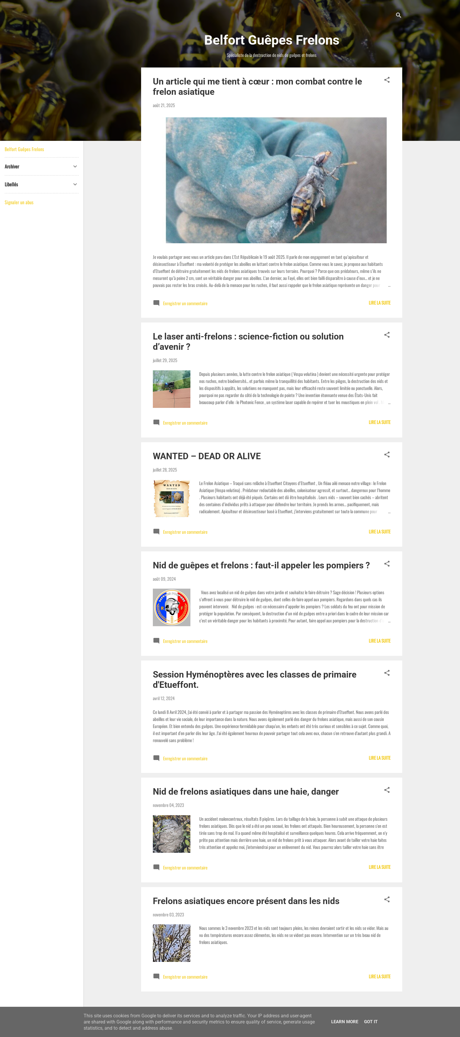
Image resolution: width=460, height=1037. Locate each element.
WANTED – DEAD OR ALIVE (207, 456)
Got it (371, 1021)
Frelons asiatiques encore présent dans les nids (246, 901)
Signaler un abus (19, 202)
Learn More (344, 1021)
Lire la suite (379, 302)
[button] (386, 80)
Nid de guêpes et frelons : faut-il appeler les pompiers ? (261, 565)
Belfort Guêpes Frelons (24, 149)
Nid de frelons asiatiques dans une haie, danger (246, 791)
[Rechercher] (398, 16)
